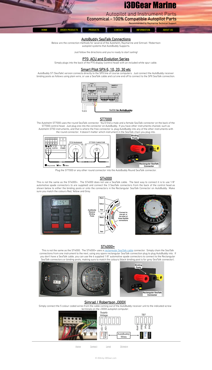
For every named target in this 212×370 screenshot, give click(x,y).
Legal (108, 346)
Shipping (124, 346)
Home (78, 346)
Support (93, 346)
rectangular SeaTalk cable (119, 250)
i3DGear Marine (150, 5)
